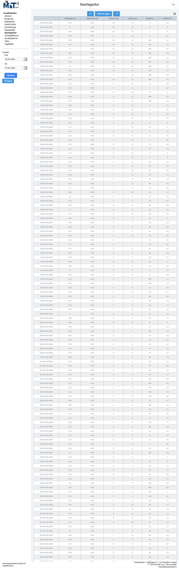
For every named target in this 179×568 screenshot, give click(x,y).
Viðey (6, 41)
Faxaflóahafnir (10, 13)
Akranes (8, 16)
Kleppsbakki (9, 30)
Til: (5, 64)
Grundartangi (10, 27)
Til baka (8, 81)
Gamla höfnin (10, 24)
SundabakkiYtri (11, 38)
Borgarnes (9, 19)
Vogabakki (9, 44)
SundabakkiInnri (11, 35)
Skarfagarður (89, 4)
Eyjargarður (9, 21)
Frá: (6, 55)
